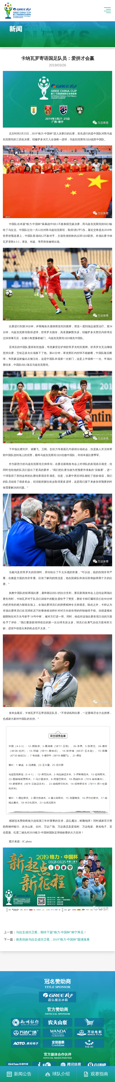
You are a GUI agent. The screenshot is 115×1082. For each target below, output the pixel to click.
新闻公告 (22, 1073)
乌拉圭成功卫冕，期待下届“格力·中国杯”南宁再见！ (51, 932)
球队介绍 (61, 1073)
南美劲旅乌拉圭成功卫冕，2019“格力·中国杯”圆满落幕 (53, 939)
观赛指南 (99, 1073)
